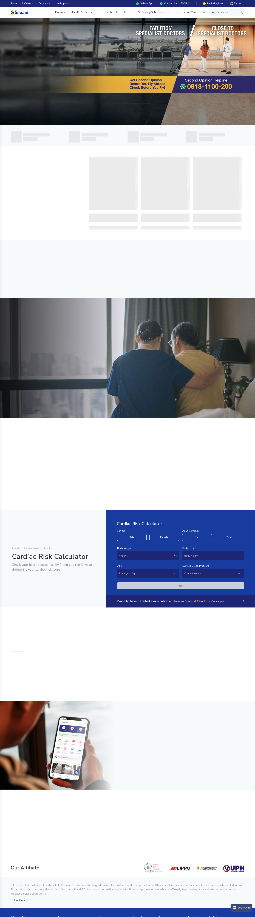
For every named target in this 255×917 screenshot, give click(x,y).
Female (164, 537)
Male (131, 537)
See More (19, 900)
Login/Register (213, 3)
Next (180, 585)
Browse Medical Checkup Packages (198, 601)
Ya (197, 537)
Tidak (229, 537)
